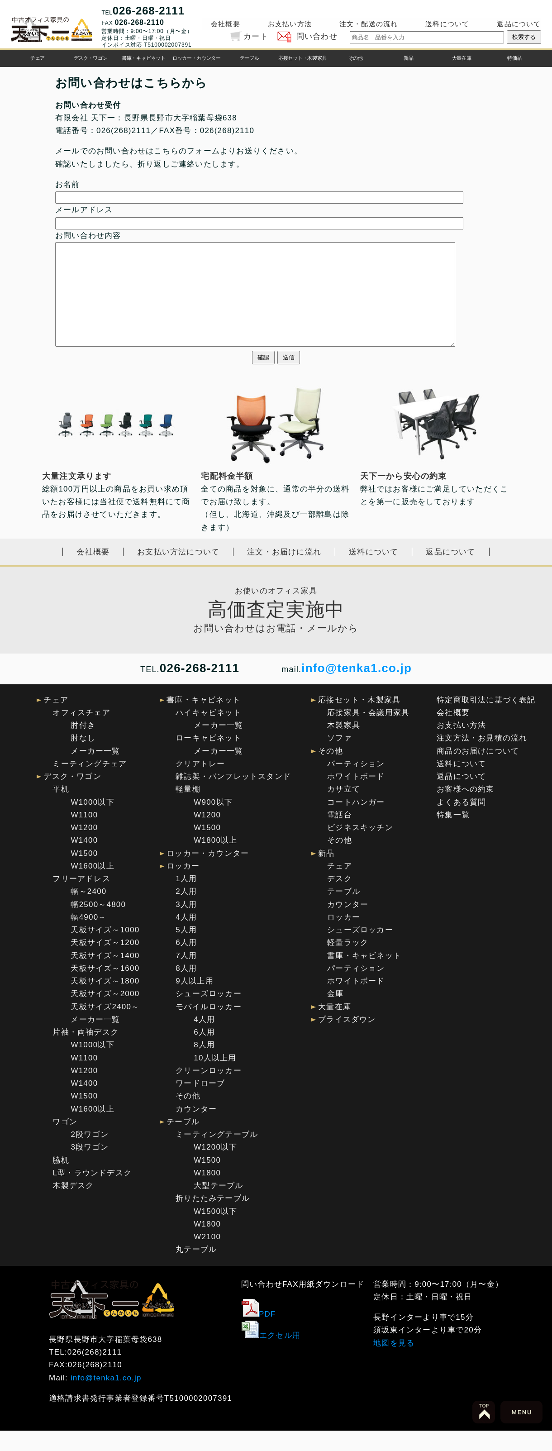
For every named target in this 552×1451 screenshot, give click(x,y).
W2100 (207, 1257)
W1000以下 (92, 822)
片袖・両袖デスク (85, 1052)
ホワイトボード (356, 796)
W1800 (207, 1193)
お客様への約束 (465, 809)
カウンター (196, 1129)
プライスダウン (347, 1040)
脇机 (60, 1180)
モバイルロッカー (209, 1027)
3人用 (186, 925)
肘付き (83, 745)
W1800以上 (215, 860)
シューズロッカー (209, 1014)
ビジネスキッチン (360, 848)
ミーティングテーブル (217, 1154)
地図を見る (393, 1363)
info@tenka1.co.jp (356, 688)
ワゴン (64, 1142)
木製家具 (343, 745)
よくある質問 (461, 822)
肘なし (83, 758)
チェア (37, 58)
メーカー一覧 (95, 771)
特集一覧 (453, 835)
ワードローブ (200, 1103)
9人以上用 (194, 1001)
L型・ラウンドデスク (91, 1193)
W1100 (84, 835)
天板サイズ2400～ (105, 1027)
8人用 (186, 988)
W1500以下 (215, 1231)
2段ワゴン (89, 1154)
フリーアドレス (81, 899)
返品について (519, 24)
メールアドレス (84, 209)
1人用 (186, 899)
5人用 (186, 950)
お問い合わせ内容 (88, 235)
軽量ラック (347, 963)
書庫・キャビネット (143, 58)
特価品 (514, 58)
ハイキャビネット (209, 733)
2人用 (186, 911)
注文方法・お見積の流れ (482, 758)
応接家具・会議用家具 (368, 733)
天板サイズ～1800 (105, 1001)
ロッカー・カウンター (196, 58)
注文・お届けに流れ (284, 572)
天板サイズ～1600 (105, 988)
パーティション (356, 784)
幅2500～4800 (98, 925)
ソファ (339, 758)
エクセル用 (270, 1355)
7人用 (186, 976)
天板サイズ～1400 (105, 976)
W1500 (84, 873)
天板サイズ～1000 (105, 950)
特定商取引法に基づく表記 (486, 720)
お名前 (67, 184)
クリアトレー (200, 784)
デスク (339, 899)
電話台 (339, 835)
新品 (408, 58)
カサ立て (343, 809)
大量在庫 (461, 58)
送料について (447, 24)
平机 (60, 809)
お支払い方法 (290, 24)
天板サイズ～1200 (105, 963)
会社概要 (225, 24)
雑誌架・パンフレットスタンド (233, 796)
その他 (355, 58)
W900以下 (213, 822)
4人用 (186, 937)
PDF (258, 1334)
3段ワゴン (89, 1167)
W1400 (84, 860)
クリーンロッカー (209, 1091)
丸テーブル (196, 1269)
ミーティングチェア (89, 784)
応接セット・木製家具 (302, 58)
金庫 (335, 1014)
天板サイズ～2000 (105, 1014)
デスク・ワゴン (91, 58)
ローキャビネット (209, 758)
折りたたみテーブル (213, 1218)
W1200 (84, 848)
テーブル (249, 58)
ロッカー (183, 886)
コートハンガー (356, 822)
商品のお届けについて (478, 771)
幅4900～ (88, 937)
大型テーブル (218, 1206)
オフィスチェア (81, 733)
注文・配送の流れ (368, 24)
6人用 (186, 963)
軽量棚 (188, 809)
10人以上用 (215, 1078)
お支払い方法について (178, 572)
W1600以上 (92, 886)
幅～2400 (88, 911)
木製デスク (73, 1206)
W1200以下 (215, 1167)
